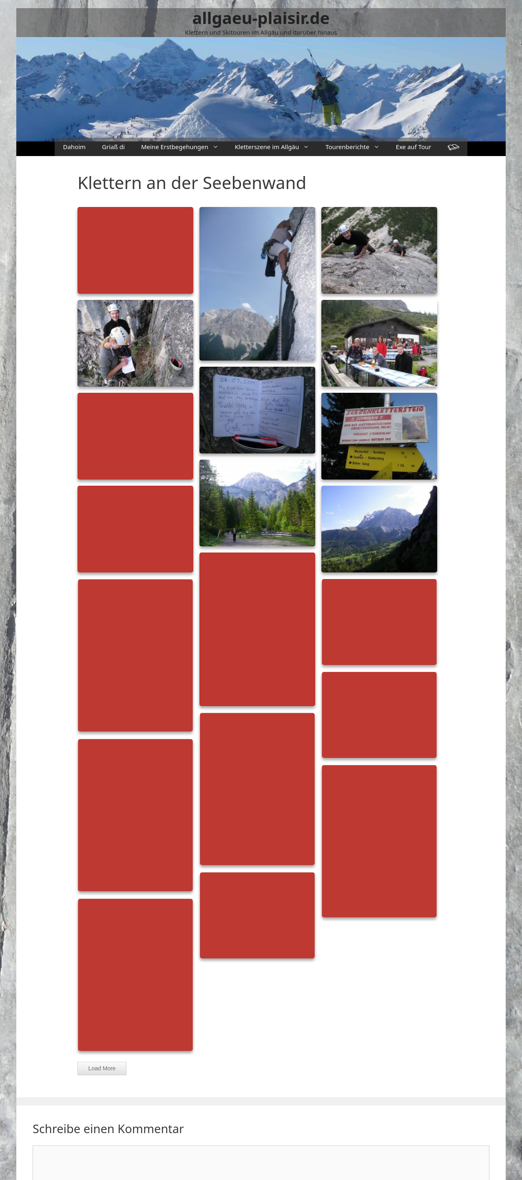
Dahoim (74, 147)
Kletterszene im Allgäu (276, 147)
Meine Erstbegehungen (184, 147)
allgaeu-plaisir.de (261, 18)
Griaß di (113, 147)
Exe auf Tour (413, 147)
